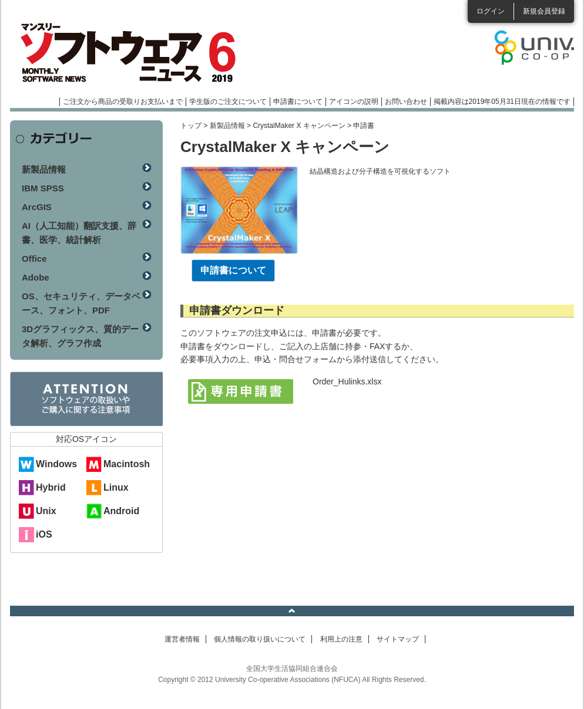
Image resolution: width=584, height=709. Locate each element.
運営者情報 (182, 639)
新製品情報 (227, 125)
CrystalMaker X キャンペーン (299, 125)
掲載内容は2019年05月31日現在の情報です (502, 101)
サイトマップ (398, 639)
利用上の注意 (341, 639)
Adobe (35, 277)
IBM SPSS (43, 188)
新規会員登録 (544, 11)
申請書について (298, 101)
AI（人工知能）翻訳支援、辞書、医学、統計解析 (79, 233)
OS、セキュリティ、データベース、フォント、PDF (81, 303)
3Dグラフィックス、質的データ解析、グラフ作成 (80, 336)
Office (34, 259)
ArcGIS (37, 207)
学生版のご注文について (228, 101)
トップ (191, 125)
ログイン (490, 11)
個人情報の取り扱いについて (260, 639)
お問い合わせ (406, 101)
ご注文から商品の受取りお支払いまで (123, 101)
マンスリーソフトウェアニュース (134, 53)
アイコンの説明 (353, 101)
